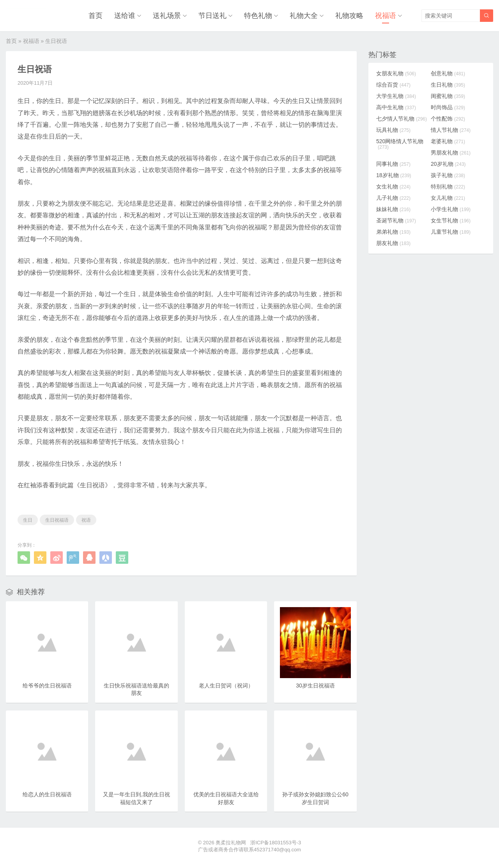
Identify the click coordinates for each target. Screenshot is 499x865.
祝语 (86, 520)
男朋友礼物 (451, 152)
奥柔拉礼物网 (231, 842)
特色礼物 (258, 16)
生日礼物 (448, 84)
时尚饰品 (448, 107)
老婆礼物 (448, 141)
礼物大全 (304, 16)
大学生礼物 (396, 96)
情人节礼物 (451, 130)
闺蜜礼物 (448, 96)
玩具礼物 (393, 130)
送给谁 (124, 16)
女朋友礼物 (396, 73)
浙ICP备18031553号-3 (275, 842)
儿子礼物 (393, 198)
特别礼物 (448, 186)
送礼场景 (167, 16)
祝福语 (385, 16)
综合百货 (393, 84)
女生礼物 (393, 186)
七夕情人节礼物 (401, 118)
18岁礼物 (393, 175)
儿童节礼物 (451, 231)
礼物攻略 (349, 16)
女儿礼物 (448, 198)
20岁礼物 (448, 164)
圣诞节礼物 (396, 220)
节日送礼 (212, 16)
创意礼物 (448, 73)
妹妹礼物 (393, 209)
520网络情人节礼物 (399, 144)
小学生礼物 (451, 209)
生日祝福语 (57, 520)
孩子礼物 (448, 175)
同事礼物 (393, 164)
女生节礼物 (451, 220)
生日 (27, 520)
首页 (95, 16)
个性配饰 (448, 118)
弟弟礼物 (393, 231)
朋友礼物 (393, 243)
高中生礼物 (396, 107)
